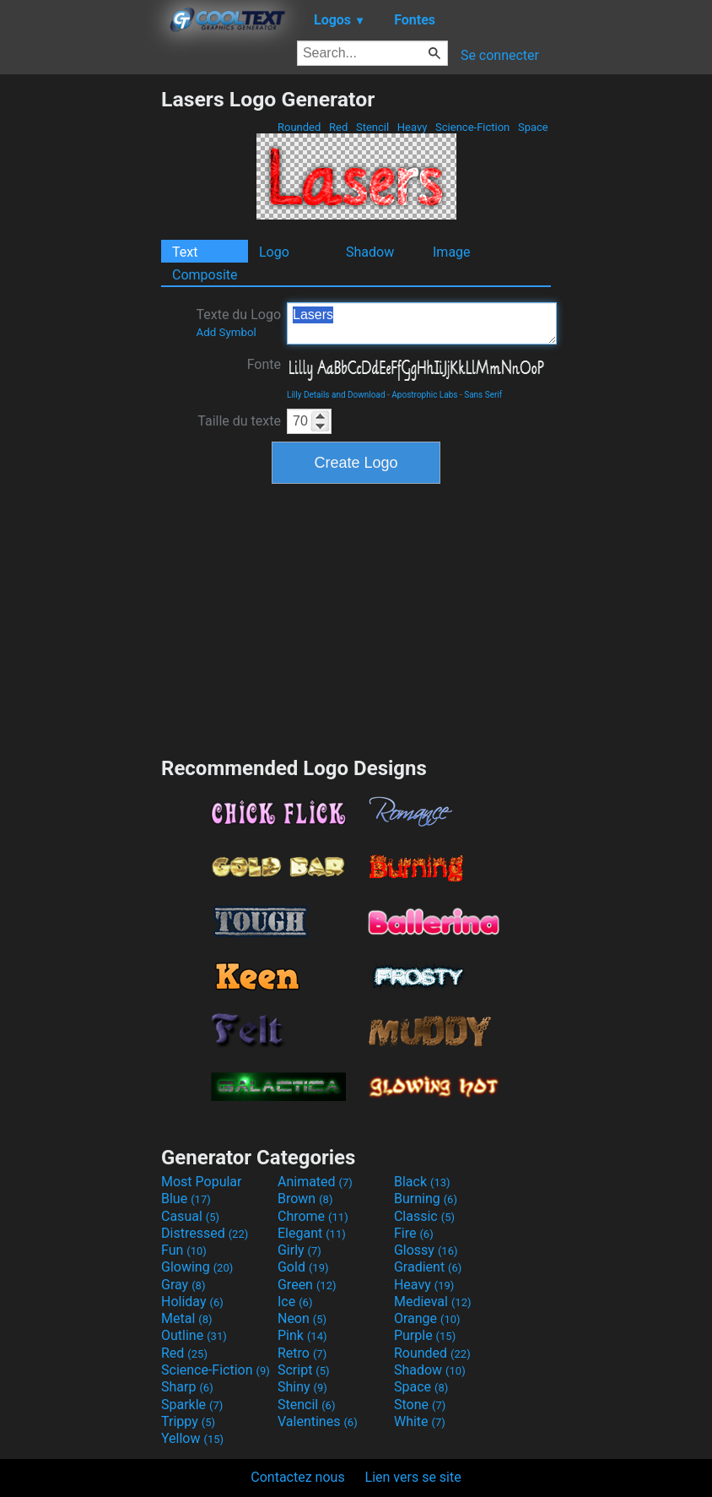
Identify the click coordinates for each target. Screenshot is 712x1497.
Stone (419, 1405)
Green (307, 1285)
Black (422, 1182)
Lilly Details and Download (336, 394)
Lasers (422, 323)
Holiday (192, 1302)
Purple (425, 1335)
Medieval (433, 1302)
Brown (305, 1199)
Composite (205, 275)
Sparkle (192, 1405)
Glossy (426, 1250)
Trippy (188, 1421)
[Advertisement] (80, 340)
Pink (302, 1335)
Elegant (312, 1233)
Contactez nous (297, 1477)
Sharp (187, 1387)
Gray (183, 1285)
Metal (187, 1318)
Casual (190, 1216)
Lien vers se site (413, 1477)
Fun (184, 1250)
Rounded (299, 127)
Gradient (427, 1267)
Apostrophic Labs (424, 394)
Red (338, 127)
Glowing (197, 1267)
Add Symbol (226, 332)
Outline (194, 1335)
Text (184, 252)
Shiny (302, 1387)
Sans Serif (483, 394)
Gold (303, 1267)
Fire (414, 1233)
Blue (186, 1199)
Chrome (313, 1216)
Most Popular (201, 1182)
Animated (315, 1182)
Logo (274, 252)
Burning (425, 1199)
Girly (299, 1250)
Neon (302, 1318)
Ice (295, 1302)
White (419, 1421)
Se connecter (500, 55)
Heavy (412, 127)
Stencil (372, 127)
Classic (424, 1216)
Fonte (264, 364)
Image (452, 252)
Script (304, 1370)
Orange (427, 1318)
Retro (302, 1353)
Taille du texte (239, 421)
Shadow (370, 252)
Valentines (318, 1421)
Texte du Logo (238, 322)
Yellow (192, 1438)
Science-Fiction (473, 127)
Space (533, 127)
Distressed (204, 1233)
